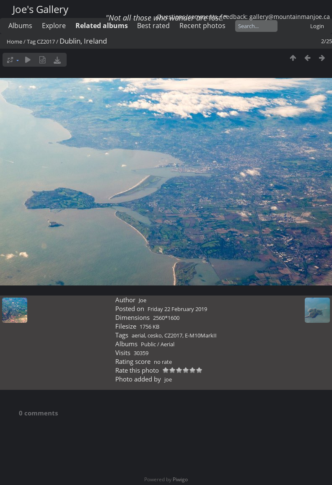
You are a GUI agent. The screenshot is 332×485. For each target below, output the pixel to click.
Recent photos (202, 25)
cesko (155, 335)
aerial (138, 335)
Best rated (153, 25)
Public (148, 344)
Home (14, 41)
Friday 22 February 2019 (177, 309)
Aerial (167, 344)
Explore (54, 25)
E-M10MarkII (201, 335)
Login (317, 26)
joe (168, 379)
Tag (31, 41)
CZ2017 (46, 41)
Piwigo (180, 479)
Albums (20, 25)
